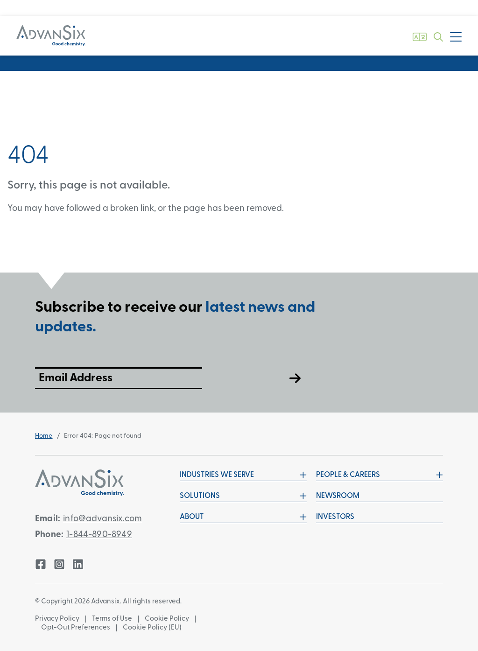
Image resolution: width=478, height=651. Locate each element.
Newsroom (337, 496)
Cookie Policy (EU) (152, 627)
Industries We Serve (243, 475)
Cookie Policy (167, 619)
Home (44, 436)
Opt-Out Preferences (75, 627)
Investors (335, 517)
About (243, 517)
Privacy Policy (57, 619)
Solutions (243, 496)
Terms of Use (112, 619)
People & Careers (379, 475)
